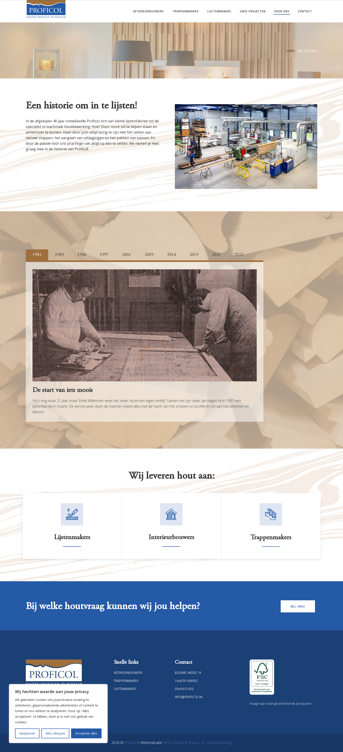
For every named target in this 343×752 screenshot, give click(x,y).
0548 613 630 (184, 689)
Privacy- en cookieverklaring (210, 742)
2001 (126, 255)
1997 (104, 255)
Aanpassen (27, 733)
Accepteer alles (86, 733)
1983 (59, 255)
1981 (37, 255)
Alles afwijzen (55, 733)
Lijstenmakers (72, 550)
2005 (149, 255)
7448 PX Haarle (186, 681)
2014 (171, 255)
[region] (58, 713)
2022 (238, 255)
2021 (216, 255)
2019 (193, 255)
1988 (81, 255)
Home (290, 51)
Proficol (131, 742)
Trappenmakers (126, 681)
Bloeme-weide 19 (188, 672)
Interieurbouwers (171, 550)
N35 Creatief (174, 742)
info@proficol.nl (189, 697)
